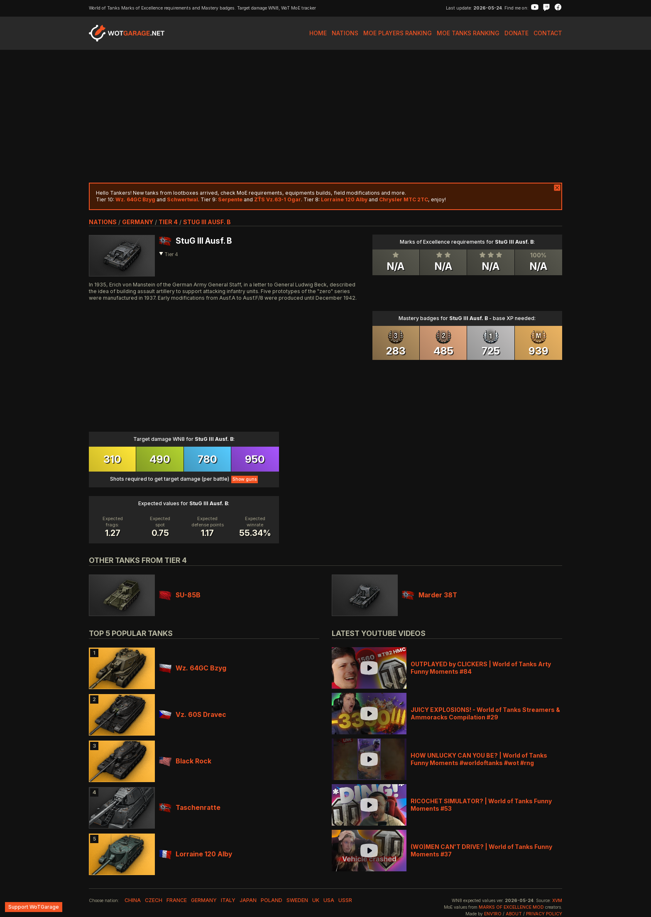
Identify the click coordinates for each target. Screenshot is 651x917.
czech (153, 900)
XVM (557, 900)
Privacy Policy (544, 914)
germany (137, 221)
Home (318, 33)
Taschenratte (189, 808)
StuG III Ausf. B (207, 221)
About (514, 914)
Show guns (244, 479)
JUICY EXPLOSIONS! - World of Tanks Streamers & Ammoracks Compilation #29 (485, 713)
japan (248, 900)
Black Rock (185, 761)
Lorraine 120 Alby (195, 854)
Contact (548, 33)
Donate (516, 33)
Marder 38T (429, 595)
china (133, 900)
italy (228, 900)
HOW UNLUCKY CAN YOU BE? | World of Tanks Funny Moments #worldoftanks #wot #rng (479, 759)
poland (271, 900)
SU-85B (180, 595)
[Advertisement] (325, 116)
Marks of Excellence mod (511, 907)
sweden (297, 900)
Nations (345, 33)
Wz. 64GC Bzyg (192, 668)
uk (315, 900)
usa (328, 900)
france (176, 900)
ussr (345, 900)
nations (103, 221)
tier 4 (168, 221)
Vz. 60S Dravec (192, 715)
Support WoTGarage (33, 907)
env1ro (493, 914)
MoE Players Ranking (397, 33)
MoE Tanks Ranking (468, 33)
